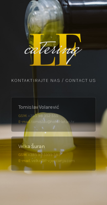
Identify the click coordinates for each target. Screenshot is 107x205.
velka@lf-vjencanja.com (53, 160)
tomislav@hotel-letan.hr (52, 121)
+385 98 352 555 (43, 115)
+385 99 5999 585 (44, 154)
